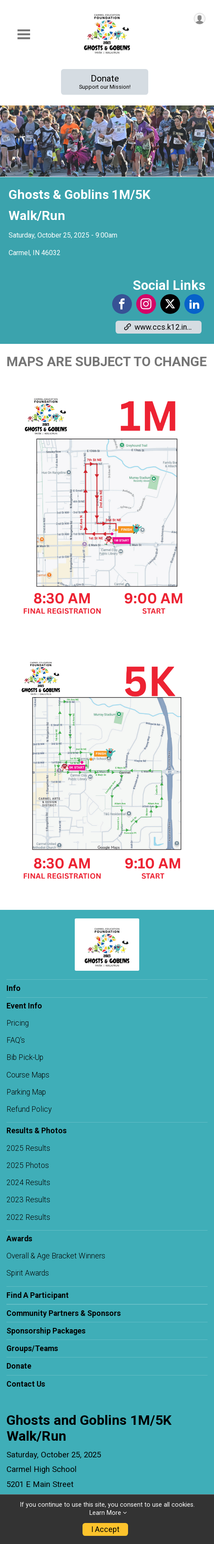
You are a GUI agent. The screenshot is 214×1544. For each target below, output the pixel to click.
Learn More (105, 1513)
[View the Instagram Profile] (146, 304)
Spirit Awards (27, 1273)
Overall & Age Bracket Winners (55, 1256)
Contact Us (25, 1384)
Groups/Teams (32, 1348)
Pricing (17, 1023)
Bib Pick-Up (24, 1057)
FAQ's (15, 1040)
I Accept (105, 1529)
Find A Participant (37, 1295)
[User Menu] (199, 18)
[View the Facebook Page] (122, 304)
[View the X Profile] (170, 304)
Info (13, 988)
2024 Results (28, 1182)
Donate (105, 81)
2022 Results (28, 1217)
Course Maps (27, 1075)
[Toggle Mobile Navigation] (23, 34)
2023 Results (28, 1199)
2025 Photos (27, 1165)
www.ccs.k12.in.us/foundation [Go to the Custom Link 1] (163, 327)
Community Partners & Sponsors (63, 1313)
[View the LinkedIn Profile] (194, 304)
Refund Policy (29, 1109)
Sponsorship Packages (46, 1331)
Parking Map (26, 1092)
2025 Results (28, 1148)
